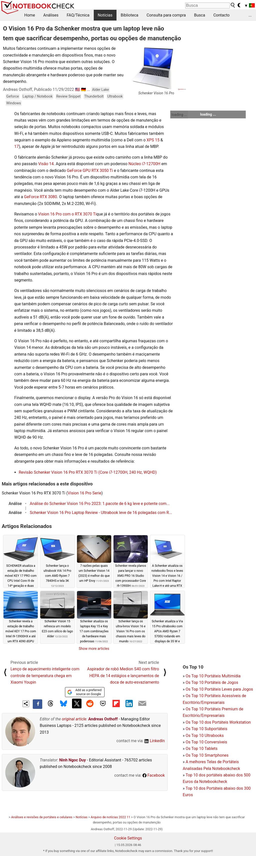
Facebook (153, 775)
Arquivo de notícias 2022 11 (110, 817)
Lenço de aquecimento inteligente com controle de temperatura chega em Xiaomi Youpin (45, 676)
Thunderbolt (94, 96)
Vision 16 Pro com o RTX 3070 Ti (67, 214)
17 (16, 146)
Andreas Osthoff (103, 719)
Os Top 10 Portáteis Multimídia (213, 676)
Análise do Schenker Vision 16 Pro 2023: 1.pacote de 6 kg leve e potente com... (100, 503)
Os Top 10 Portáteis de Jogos (212, 682)
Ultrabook (115, 96)
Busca (199, 15)
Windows (13, 103)
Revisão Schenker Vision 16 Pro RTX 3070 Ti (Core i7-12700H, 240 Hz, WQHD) (88, 472)
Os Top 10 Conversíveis (206, 742)
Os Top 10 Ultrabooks (205, 735)
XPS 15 (153, 140)
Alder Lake (100, 90)
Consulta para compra (166, 15)
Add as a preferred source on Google (84, 692)
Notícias (105, 15)
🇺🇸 (77, 89)
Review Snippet (68, 96)
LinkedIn (154, 740)
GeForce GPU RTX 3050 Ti (90, 170)
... (250, 15)
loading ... (179, 115)
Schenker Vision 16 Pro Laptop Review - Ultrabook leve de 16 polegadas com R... (101, 512)
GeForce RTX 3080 (40, 196)
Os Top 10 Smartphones (207, 755)
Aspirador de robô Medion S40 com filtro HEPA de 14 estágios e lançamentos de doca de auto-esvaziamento (123, 676)
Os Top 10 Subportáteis (206, 728)
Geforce (12, 96)
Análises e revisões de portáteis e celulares (41, 817)
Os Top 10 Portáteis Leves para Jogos (219, 689)
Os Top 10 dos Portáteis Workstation (218, 722)
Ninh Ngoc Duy (72, 760)
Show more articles (94, 649)
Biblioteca (129, 15)
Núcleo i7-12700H (144, 163)
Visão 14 (46, 163)
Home (29, 15)
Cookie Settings (128, 838)
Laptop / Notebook (37, 96)
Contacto (221, 15)
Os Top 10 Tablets (202, 748)
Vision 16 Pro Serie (84, 493)
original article (74, 719)
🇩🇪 (83, 89)
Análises (50, 15)
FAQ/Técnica (78, 15)
